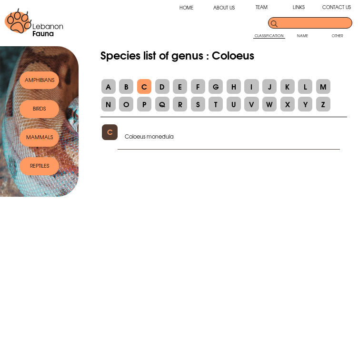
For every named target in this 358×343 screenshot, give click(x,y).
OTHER (337, 35)
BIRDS (39, 108)
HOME (186, 7)
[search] (315, 23)
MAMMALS (39, 137)
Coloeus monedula (149, 136)
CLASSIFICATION (269, 35)
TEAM (262, 7)
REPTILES (39, 165)
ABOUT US (224, 7)
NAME (302, 35)
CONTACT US (336, 7)
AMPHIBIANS (39, 79)
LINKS (299, 7)
